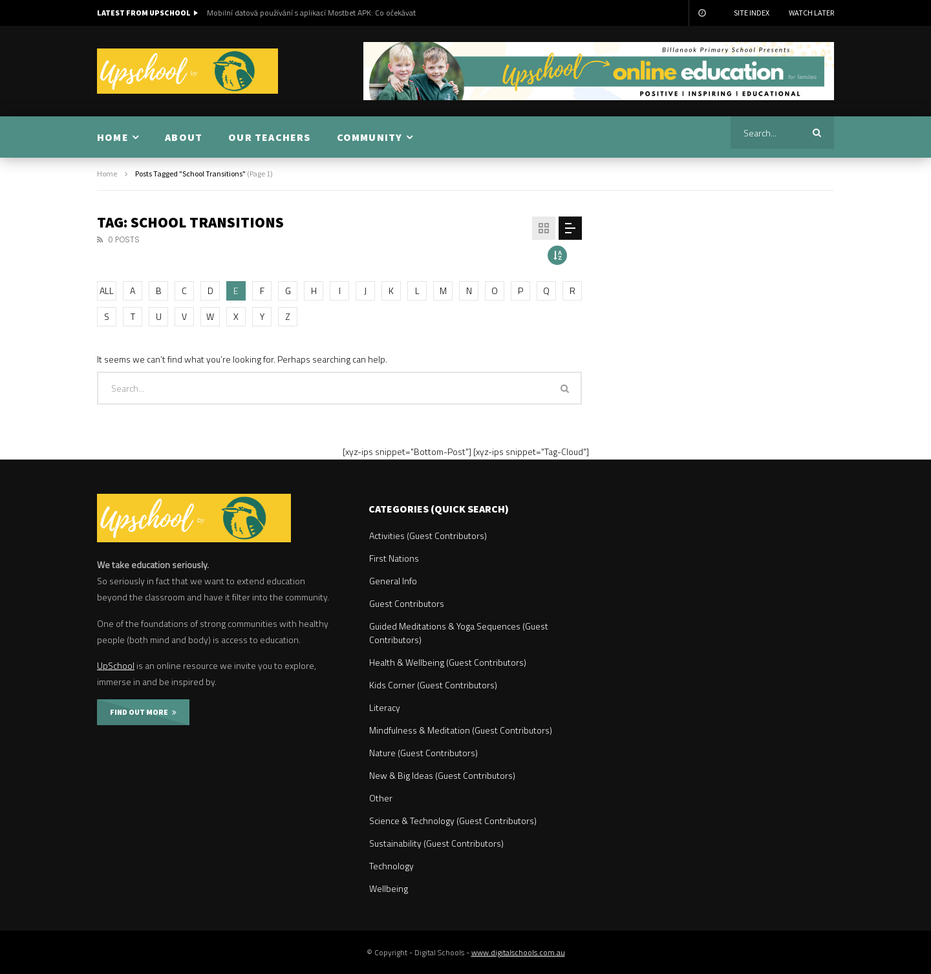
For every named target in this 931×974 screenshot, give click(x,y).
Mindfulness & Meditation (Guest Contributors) (460, 730)
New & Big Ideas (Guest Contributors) (442, 775)
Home (107, 173)
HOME (113, 137)
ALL (107, 290)
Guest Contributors (406, 603)
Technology (391, 866)
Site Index (751, 12)
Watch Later (811, 12)
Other (380, 798)
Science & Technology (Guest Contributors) (453, 820)
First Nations (394, 558)
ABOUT (183, 137)
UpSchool (115, 665)
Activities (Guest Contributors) (428, 535)
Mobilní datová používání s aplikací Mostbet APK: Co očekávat (311, 12)
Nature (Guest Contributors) (423, 752)
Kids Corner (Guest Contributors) (433, 685)
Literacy (384, 707)
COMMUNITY (370, 137)
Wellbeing (388, 888)
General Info (393, 581)
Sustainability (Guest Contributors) (436, 843)
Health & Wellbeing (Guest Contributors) (447, 662)
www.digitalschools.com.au (518, 952)
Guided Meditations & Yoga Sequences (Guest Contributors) (458, 632)
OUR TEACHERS (269, 137)
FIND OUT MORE (143, 712)
